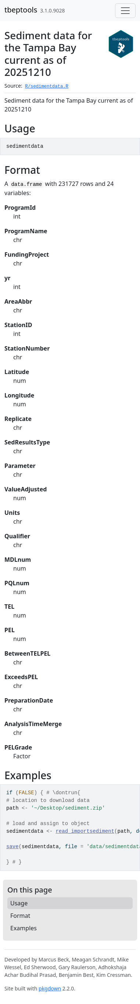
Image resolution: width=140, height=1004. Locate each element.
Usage (19, 903)
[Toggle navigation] (125, 10)
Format (20, 916)
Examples (23, 928)
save (12, 847)
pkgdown (50, 988)
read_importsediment (84, 831)
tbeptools (20, 10)
